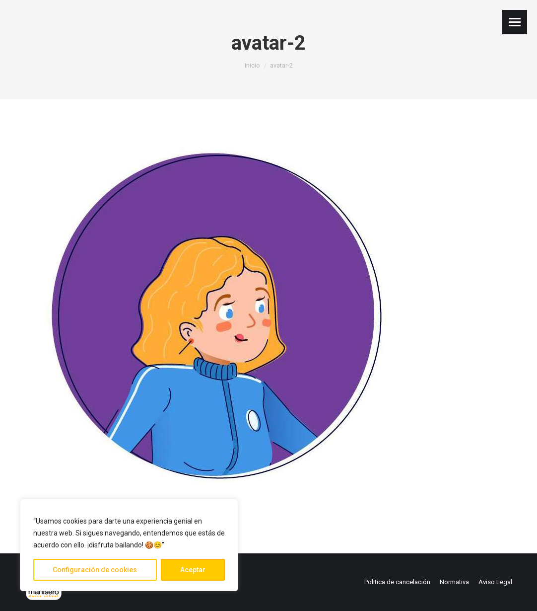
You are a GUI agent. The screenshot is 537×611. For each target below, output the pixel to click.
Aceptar (192, 570)
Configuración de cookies (95, 570)
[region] (129, 545)
